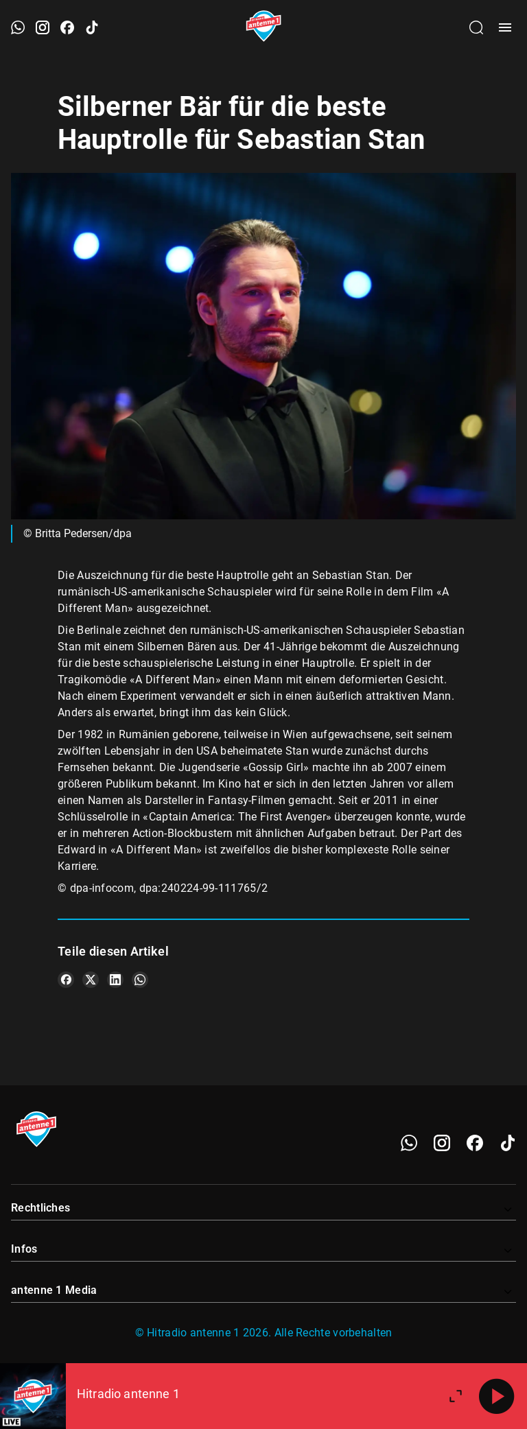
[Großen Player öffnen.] (456, 1396)
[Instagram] (442, 1143)
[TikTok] (508, 1143)
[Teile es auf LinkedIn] (115, 979)
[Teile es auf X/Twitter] (90, 979)
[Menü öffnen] (505, 27)
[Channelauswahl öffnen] (476, 27)
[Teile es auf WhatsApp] (140, 979)
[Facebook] (475, 1143)
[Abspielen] (497, 1396)
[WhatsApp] (409, 1143)
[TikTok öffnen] (92, 27)
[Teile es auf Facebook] (66, 979)
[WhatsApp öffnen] (18, 27)
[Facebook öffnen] (67, 27)
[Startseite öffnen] (264, 27)
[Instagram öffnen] (42, 27)
